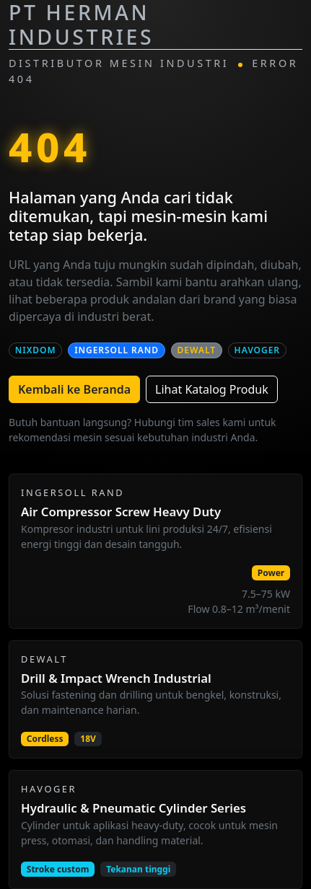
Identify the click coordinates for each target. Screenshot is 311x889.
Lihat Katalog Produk (211, 389)
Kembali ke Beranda (74, 389)
